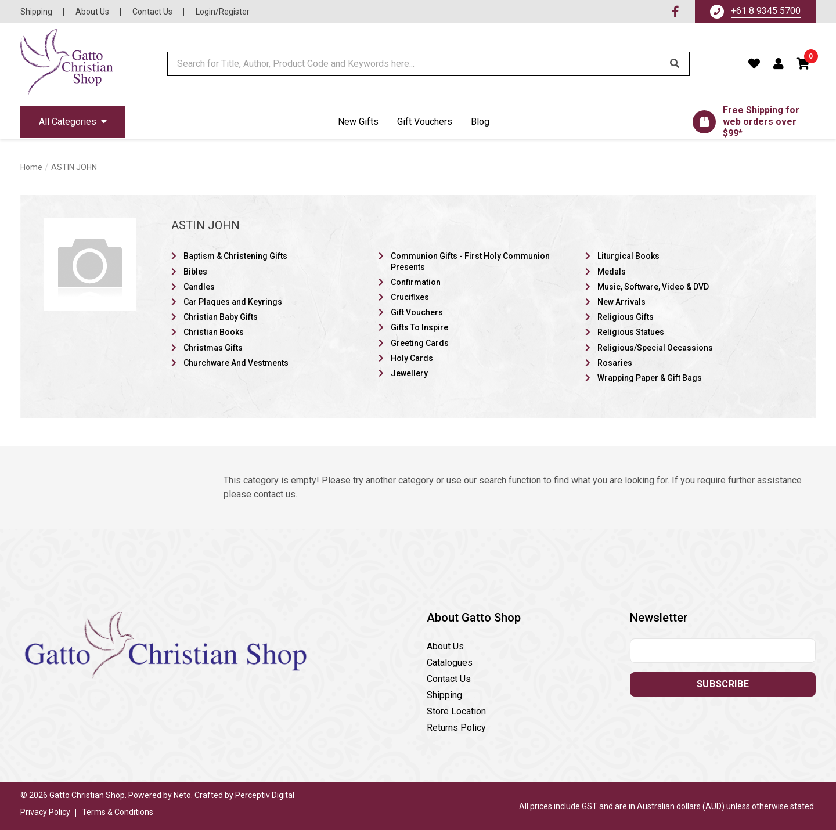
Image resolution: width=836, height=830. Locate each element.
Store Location (456, 711)
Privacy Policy (45, 812)
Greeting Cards (420, 343)
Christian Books (213, 332)
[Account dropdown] (779, 64)
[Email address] (723, 650)
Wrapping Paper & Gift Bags (649, 377)
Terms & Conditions (117, 812)
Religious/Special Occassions (655, 347)
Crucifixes (410, 297)
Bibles (195, 271)
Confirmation (416, 282)
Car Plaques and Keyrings (232, 301)
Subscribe (723, 684)
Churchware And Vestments (236, 362)
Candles (199, 286)
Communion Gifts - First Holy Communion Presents (470, 261)
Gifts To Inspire (419, 327)
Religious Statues (630, 332)
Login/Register (223, 11)
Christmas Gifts (213, 347)
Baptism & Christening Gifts (235, 256)
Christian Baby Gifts (220, 317)
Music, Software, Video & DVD (653, 286)
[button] (803, 64)
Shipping (36, 11)
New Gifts (358, 121)
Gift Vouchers (424, 121)
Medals (611, 271)
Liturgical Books (628, 256)
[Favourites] (754, 64)
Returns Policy (456, 727)
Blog (480, 121)
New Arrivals (621, 301)
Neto (182, 795)
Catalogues (450, 662)
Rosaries (614, 362)
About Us (92, 11)
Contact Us (152, 11)
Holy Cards (412, 358)
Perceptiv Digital (264, 795)
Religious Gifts (625, 317)
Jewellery (409, 373)
